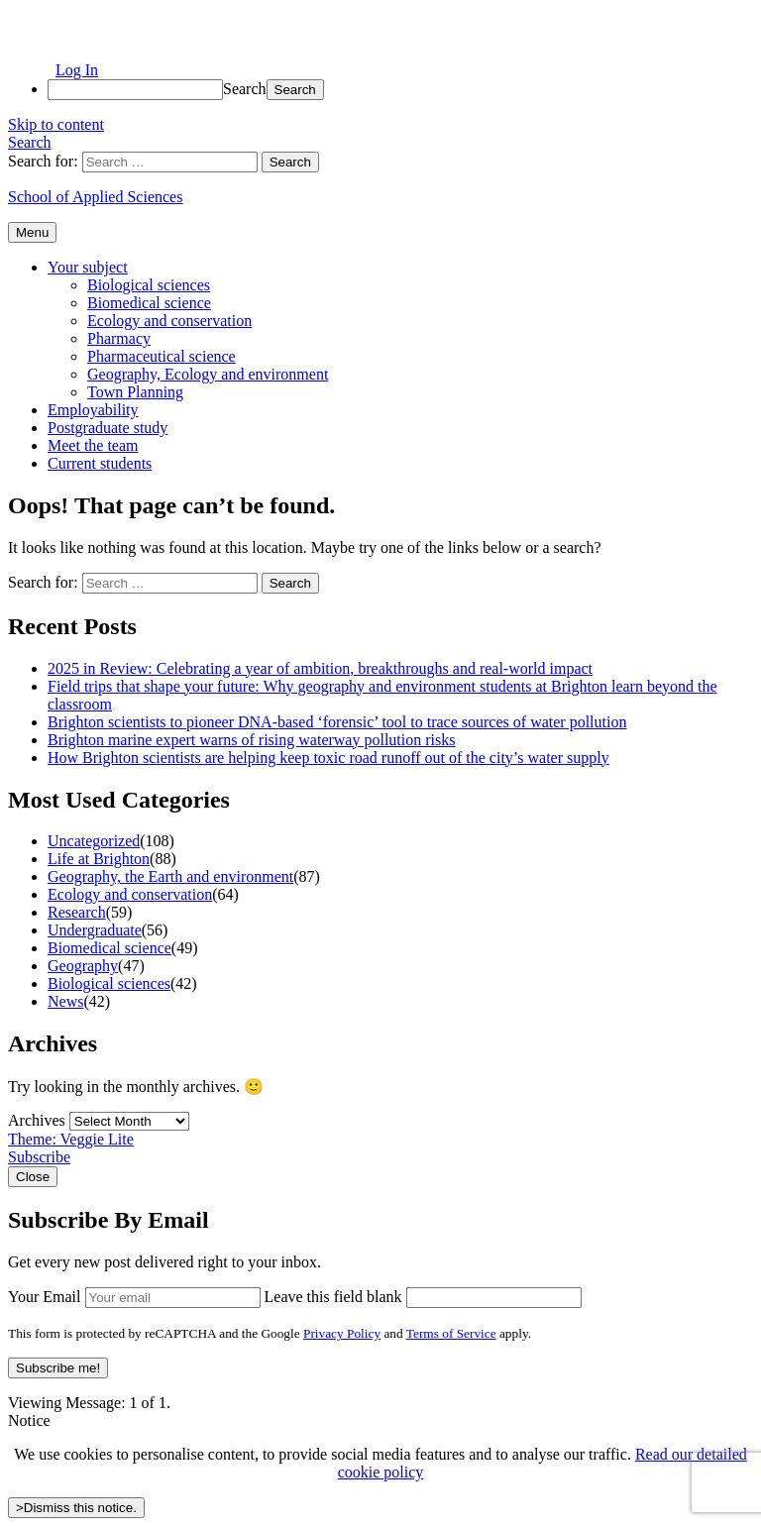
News (65, 1001)
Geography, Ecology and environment (207, 374)
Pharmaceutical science (161, 356)
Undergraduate (95, 930)
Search (245, 88)
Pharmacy (119, 338)
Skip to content (56, 124)
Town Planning (135, 391)
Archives (36, 1120)
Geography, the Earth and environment (170, 876)
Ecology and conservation (169, 320)
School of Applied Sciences (95, 196)
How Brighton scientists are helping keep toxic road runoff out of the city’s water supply (328, 757)
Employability (93, 409)
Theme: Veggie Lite (71, 1139)
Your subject (88, 267)
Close (33, 1176)
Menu (32, 232)
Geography (83, 965)
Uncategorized (94, 840)
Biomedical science (149, 302)
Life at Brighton (99, 858)
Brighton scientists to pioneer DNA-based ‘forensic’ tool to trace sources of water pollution (337, 721)
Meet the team (93, 445)
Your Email (44, 1296)
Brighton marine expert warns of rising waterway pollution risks (251, 739)
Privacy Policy (341, 1333)
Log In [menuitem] (76, 69)
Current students (100, 463)
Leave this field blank (333, 1296)
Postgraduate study (107, 427)
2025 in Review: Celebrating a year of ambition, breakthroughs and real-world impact (320, 668)
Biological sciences (148, 284)
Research (77, 912)
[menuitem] (400, 89)
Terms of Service (451, 1333)
